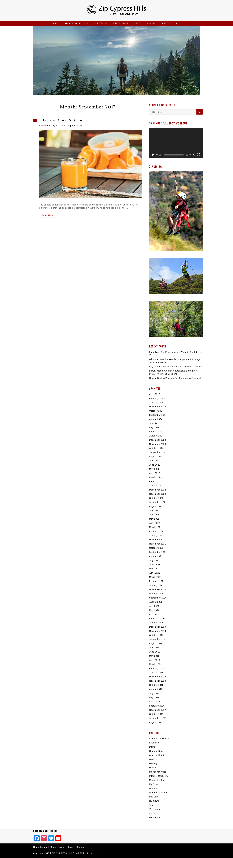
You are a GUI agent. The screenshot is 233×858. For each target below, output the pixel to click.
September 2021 (158, 552)
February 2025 (157, 398)
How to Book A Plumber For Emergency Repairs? (175, 378)
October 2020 (156, 593)
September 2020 (158, 598)
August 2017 (156, 722)
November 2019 (157, 631)
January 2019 (156, 672)
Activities (100, 23)
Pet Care (154, 797)
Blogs (83, 23)
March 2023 (155, 477)
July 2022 (154, 510)
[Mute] (194, 154)
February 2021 (157, 581)
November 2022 (157, 494)
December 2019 (157, 627)
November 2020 (157, 589)
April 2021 (154, 573)
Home (55, 23)
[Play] (153, 154)
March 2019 (155, 664)
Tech (151, 805)
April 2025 (154, 394)
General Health (157, 755)
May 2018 (154, 697)
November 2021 (157, 544)
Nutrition (120, 23)
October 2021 (156, 548)
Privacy (62, 847)
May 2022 (154, 519)
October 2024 (156, 411)
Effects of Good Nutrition (62, 120)
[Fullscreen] (198, 154)
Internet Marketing (159, 776)
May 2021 (154, 568)
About (69, 23)
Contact (80, 847)
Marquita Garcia (74, 125)
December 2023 (157, 440)
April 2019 (154, 660)
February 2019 (157, 668)
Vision (152, 813)
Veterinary (154, 809)
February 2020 (157, 618)
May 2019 (154, 656)
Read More (49, 216)
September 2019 (158, 639)
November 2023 (157, 444)
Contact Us (169, 23)
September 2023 (158, 452)
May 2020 (154, 610)
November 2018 (157, 681)
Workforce (154, 817)
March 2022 (155, 527)
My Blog (153, 784)
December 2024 (157, 406)
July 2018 (154, 693)
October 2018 (156, 685)
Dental (152, 747)
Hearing (153, 763)
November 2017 (157, 710)
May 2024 (154, 427)
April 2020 (154, 614)
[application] (176, 143)
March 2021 (155, 577)
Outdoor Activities (158, 792)
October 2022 (156, 498)
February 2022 (157, 531)
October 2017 (156, 714)
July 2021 (154, 560)
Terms (71, 847)
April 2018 (154, 701)
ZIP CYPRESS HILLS (63, 853)
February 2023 (157, 481)
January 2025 (156, 402)
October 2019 (156, 635)
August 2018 (156, 689)
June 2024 (154, 423)
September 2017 (158, 718)
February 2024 (157, 431)
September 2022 (158, 502)
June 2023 (154, 465)
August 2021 (156, 556)
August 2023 (156, 456)
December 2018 (157, 677)
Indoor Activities (157, 772)
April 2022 (154, 523)
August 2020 (156, 602)
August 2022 (156, 506)
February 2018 (157, 706)
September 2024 (158, 415)
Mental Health (144, 23)
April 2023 (154, 473)
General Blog (156, 751)
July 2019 (154, 647)
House (152, 767)
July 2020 (154, 606)
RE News (154, 801)
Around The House (159, 738)
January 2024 (156, 436)
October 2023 (156, 448)
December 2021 (157, 539)
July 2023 (154, 460)
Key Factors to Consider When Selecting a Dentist (176, 366)
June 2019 (154, 652)
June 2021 (154, 564)
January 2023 (156, 485)
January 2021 (156, 585)
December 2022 (157, 490)
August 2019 (156, 643)
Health (152, 759)
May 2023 (154, 469)
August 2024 (156, 419)
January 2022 (156, 535)
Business (154, 743)
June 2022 (154, 514)
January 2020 (156, 623)
